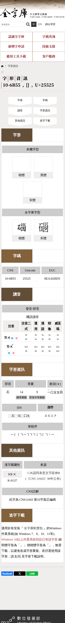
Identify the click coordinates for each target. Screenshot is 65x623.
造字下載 (45, 120)
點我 (18, 556)
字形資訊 (13, 65)
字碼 (45, 100)
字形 (20, 100)
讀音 (20, 110)
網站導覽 (50, 24)
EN (40, 24)
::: (1, 1)
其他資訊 (20, 120)
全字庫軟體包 (33, 528)
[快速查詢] (12, 24)
